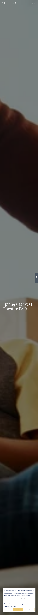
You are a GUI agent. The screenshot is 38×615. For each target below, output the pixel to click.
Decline (29, 609)
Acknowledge (18, 609)
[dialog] (19, 600)
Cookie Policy (24, 598)
